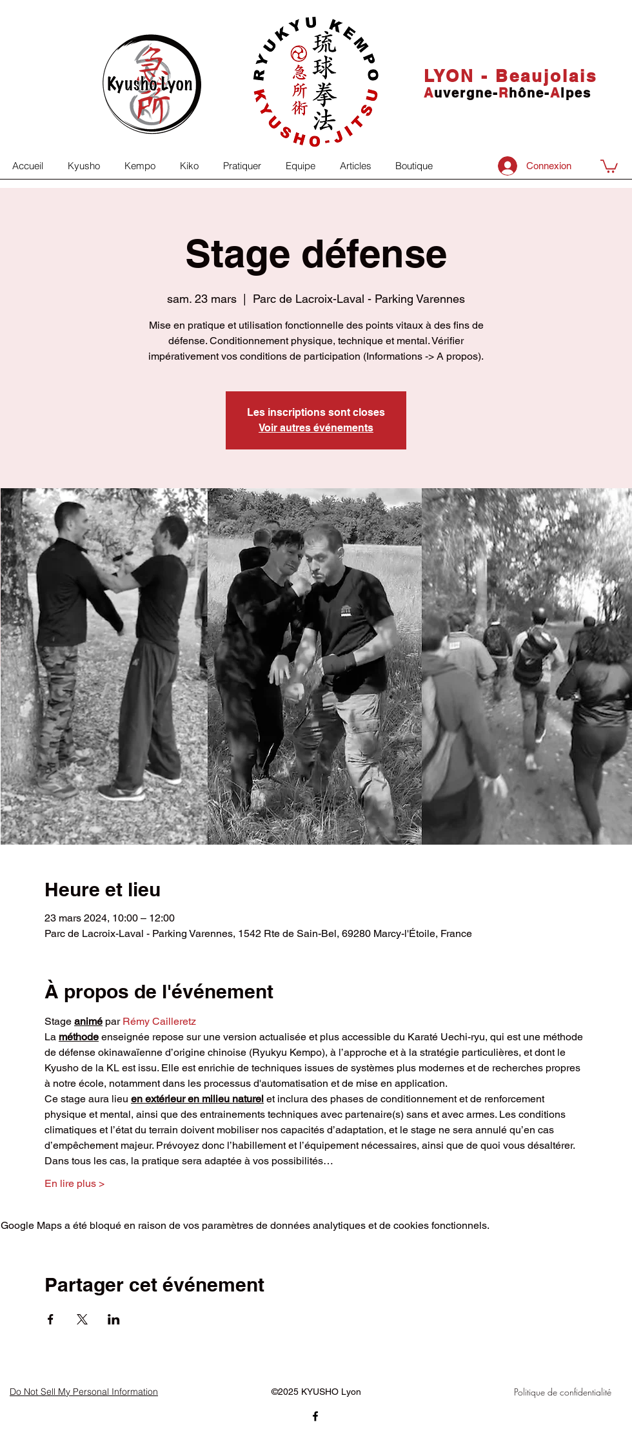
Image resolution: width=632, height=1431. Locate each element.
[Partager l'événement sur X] (82, 1319)
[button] (609, 165)
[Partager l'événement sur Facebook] (50, 1319)
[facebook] (315, 1416)
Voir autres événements (316, 428)
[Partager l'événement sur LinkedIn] (114, 1319)
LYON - (459, 76)
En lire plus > (74, 1183)
